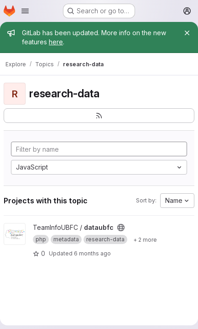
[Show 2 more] (145, 239)
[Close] (187, 32)
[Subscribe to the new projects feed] (99, 115)
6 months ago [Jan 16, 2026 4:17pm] (92, 253)
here (56, 42)
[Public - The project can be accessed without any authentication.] (121, 227)
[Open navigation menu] (25, 11)
